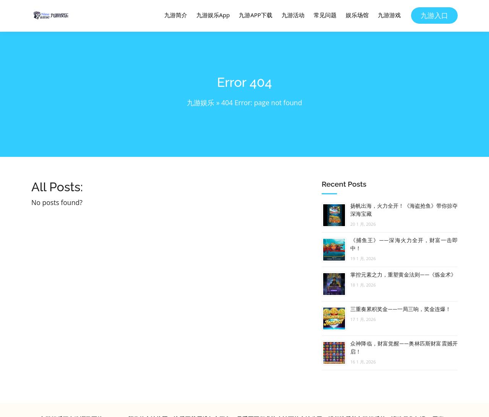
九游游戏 (389, 15)
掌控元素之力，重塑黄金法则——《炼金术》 (403, 275)
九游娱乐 (200, 102)
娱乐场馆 (357, 15)
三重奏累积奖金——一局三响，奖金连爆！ (400, 309)
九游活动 (293, 15)
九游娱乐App (213, 15)
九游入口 (434, 15)
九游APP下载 (255, 15)
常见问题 (325, 15)
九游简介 (175, 15)
